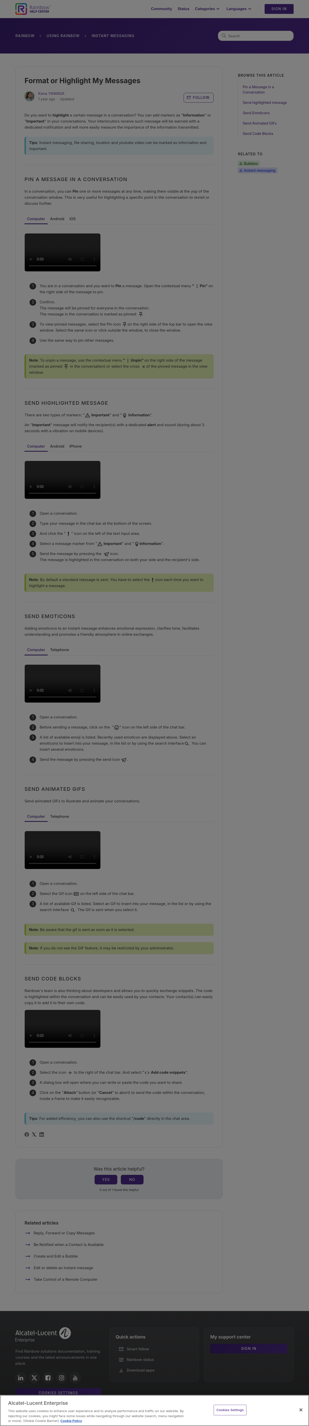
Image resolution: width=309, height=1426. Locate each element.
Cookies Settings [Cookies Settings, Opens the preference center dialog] (230, 1410)
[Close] (300, 1409)
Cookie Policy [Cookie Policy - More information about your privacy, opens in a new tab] (71, 1421)
